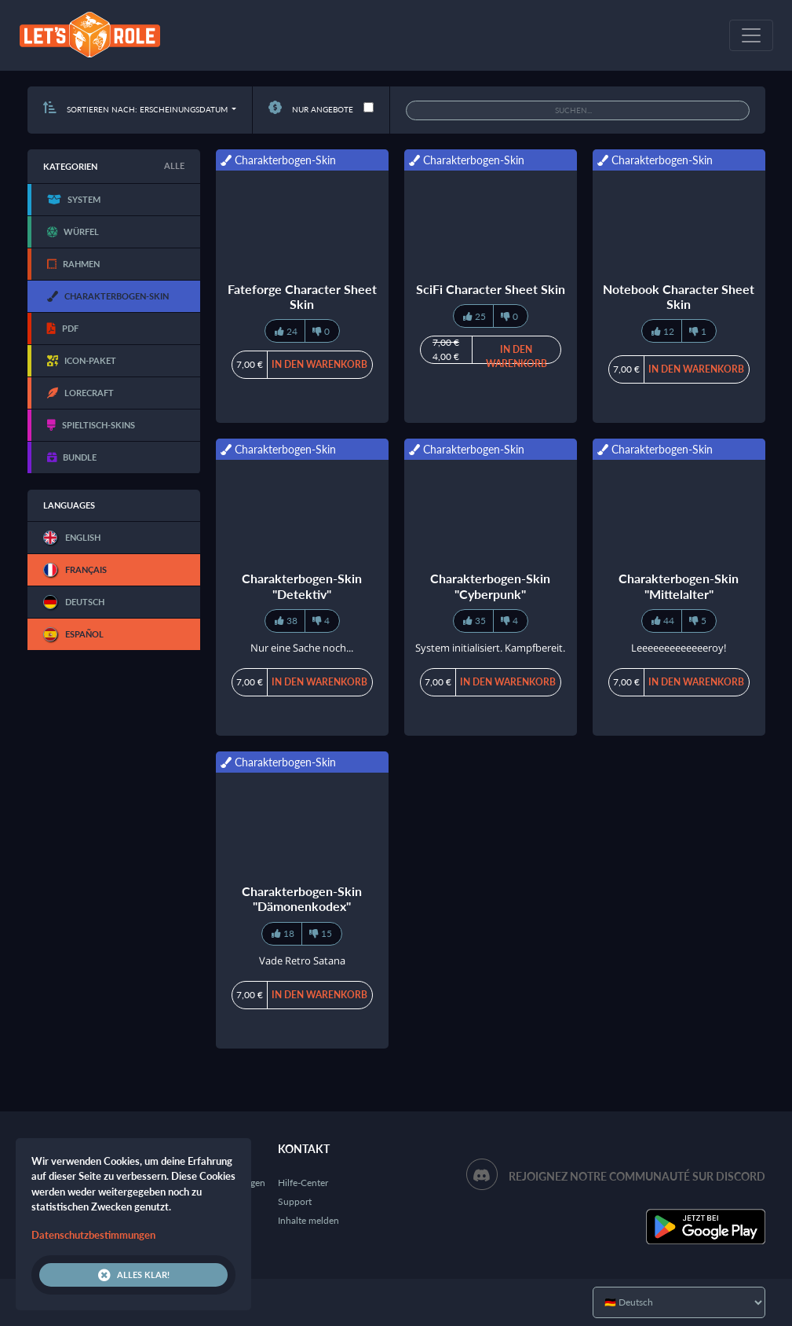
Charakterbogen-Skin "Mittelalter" (679, 586)
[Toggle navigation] (751, 35)
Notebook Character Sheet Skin (678, 296)
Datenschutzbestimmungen (93, 1235)
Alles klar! (134, 1275)
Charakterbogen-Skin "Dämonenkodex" (302, 898)
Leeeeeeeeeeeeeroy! (678, 648)
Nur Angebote (310, 109)
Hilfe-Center (303, 1182)
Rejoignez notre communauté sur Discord (637, 1176)
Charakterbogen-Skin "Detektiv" (302, 586)
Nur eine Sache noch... (301, 648)
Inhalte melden (308, 1220)
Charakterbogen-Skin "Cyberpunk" (490, 586)
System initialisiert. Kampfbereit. (490, 648)
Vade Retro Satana (302, 960)
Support (295, 1201)
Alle (174, 165)
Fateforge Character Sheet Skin (302, 296)
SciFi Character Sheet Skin (490, 288)
